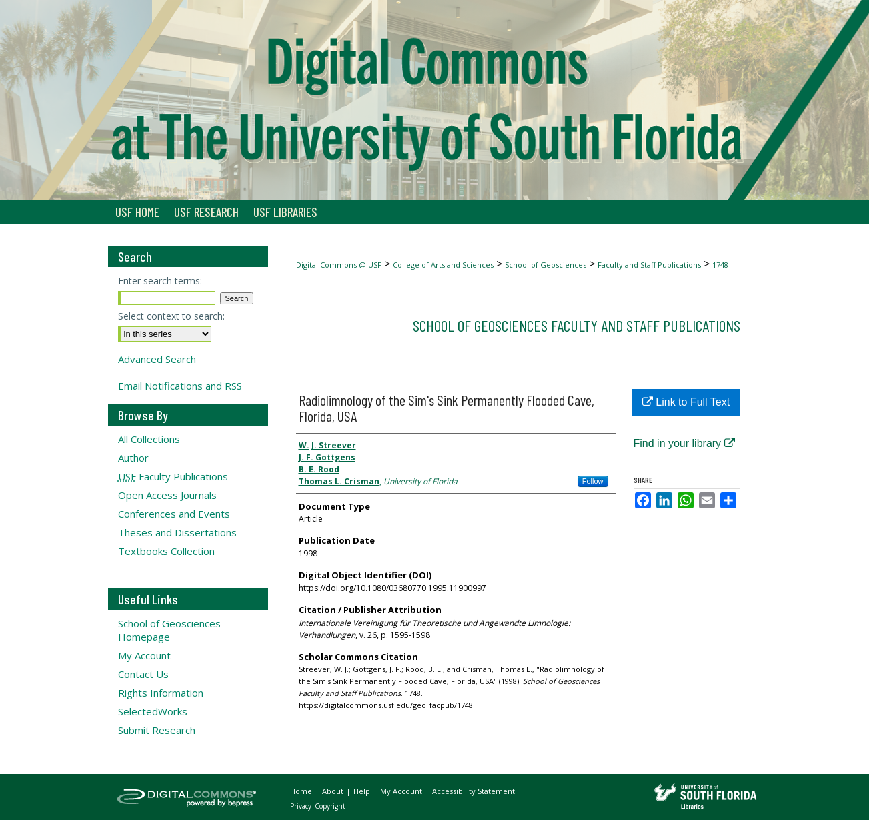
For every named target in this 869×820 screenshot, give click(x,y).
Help (362, 791)
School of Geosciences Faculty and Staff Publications (576, 325)
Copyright (330, 806)
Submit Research (156, 730)
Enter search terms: (160, 280)
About (333, 791)
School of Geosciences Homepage (169, 630)
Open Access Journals (167, 495)
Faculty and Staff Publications (649, 265)
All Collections (149, 439)
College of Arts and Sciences (443, 265)
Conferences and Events (174, 513)
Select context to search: (171, 316)
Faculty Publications (173, 476)
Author (133, 457)
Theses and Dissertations (177, 532)
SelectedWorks (152, 711)
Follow (593, 481)
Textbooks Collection (166, 551)
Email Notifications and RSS (180, 385)
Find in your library (684, 443)
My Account (144, 655)
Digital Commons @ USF (338, 265)
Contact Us (143, 674)
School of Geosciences (545, 265)
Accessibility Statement (473, 791)
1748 (720, 265)
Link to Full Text (686, 402)
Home (302, 791)
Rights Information (160, 692)
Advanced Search (157, 359)
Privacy (301, 806)
